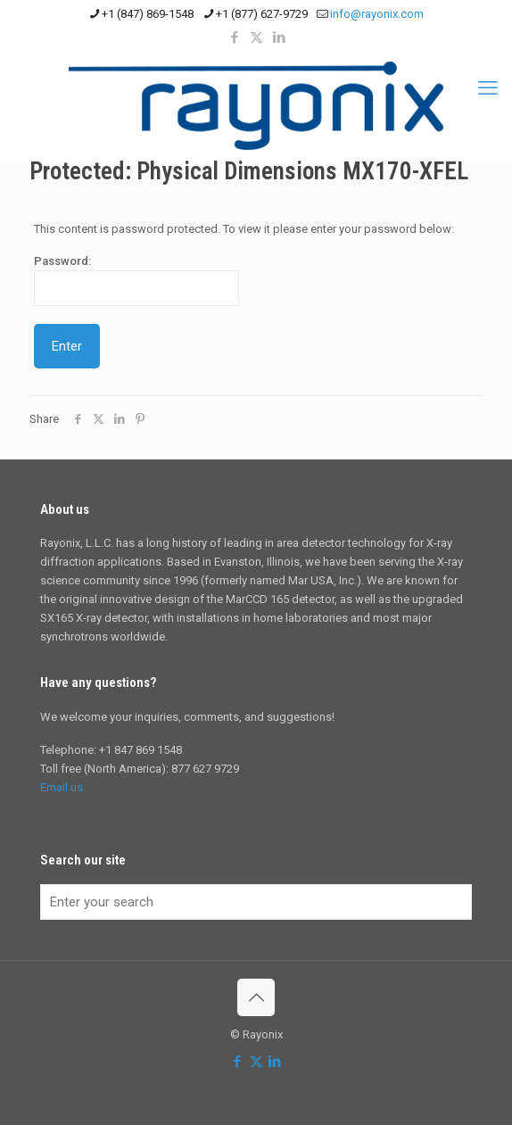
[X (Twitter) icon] (256, 37)
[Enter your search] (256, 902)
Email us (61, 787)
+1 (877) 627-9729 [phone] (262, 14)
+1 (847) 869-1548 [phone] (148, 14)
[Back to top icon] (256, 997)
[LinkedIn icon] (278, 37)
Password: (136, 280)
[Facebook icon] (234, 37)
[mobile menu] (488, 88)
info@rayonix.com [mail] (377, 14)
